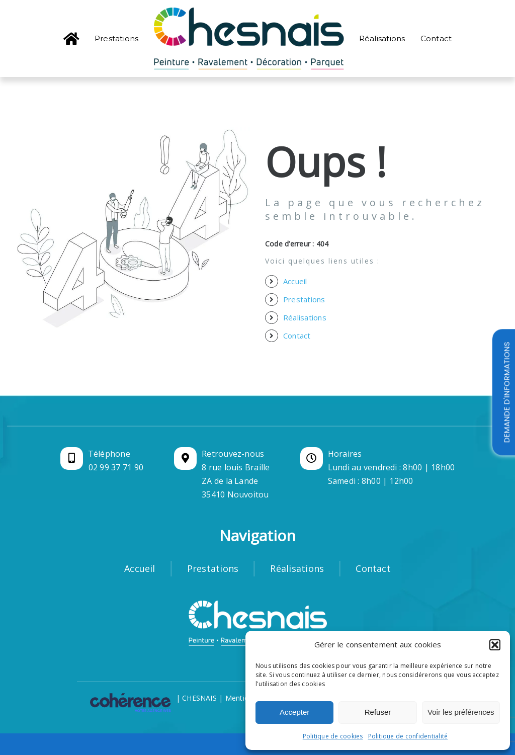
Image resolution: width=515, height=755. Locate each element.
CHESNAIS (199, 698)
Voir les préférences (460, 712)
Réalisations (304, 317)
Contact (297, 335)
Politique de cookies (333, 736)
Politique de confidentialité (408, 736)
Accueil (295, 281)
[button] (495, 645)
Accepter (294, 712)
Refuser (378, 712)
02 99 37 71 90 (116, 467)
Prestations (304, 299)
